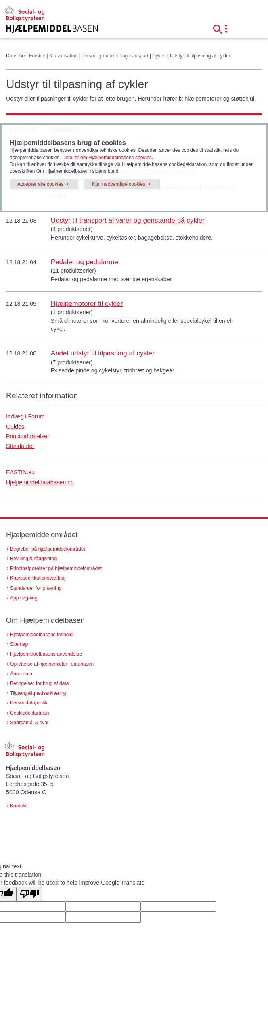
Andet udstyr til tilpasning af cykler (103, 353)
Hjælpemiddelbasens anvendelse (46, 654)
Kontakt (18, 806)
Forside (37, 56)
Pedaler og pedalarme (84, 262)
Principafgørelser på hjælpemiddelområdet (56, 568)
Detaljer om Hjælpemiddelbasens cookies (107, 157)
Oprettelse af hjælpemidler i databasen (52, 664)
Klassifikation (63, 56)
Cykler (159, 56)
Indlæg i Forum (25, 416)
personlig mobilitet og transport (115, 56)
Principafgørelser (27, 436)
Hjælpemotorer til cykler (87, 303)
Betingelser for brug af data (39, 683)
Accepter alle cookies (40, 184)
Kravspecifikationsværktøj (37, 578)
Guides (15, 426)
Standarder (20, 446)
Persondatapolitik (29, 703)
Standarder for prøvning (35, 588)
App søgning (24, 598)
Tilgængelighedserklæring (38, 693)
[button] (220, 28)
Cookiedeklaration (29, 713)
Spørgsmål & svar (29, 722)
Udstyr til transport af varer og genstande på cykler (128, 220)
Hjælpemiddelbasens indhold (41, 634)
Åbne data (21, 674)
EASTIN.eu (20, 472)
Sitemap (19, 644)
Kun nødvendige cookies (118, 184)
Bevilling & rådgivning (33, 558)
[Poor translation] (29, 894)
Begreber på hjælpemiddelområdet (47, 549)
